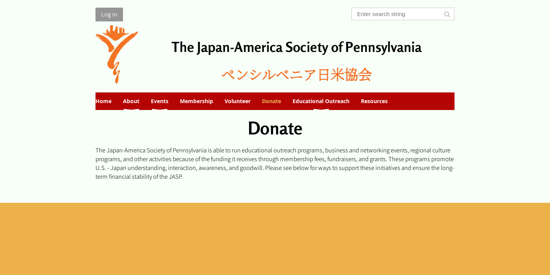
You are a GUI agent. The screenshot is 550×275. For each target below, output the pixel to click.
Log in (109, 14)
